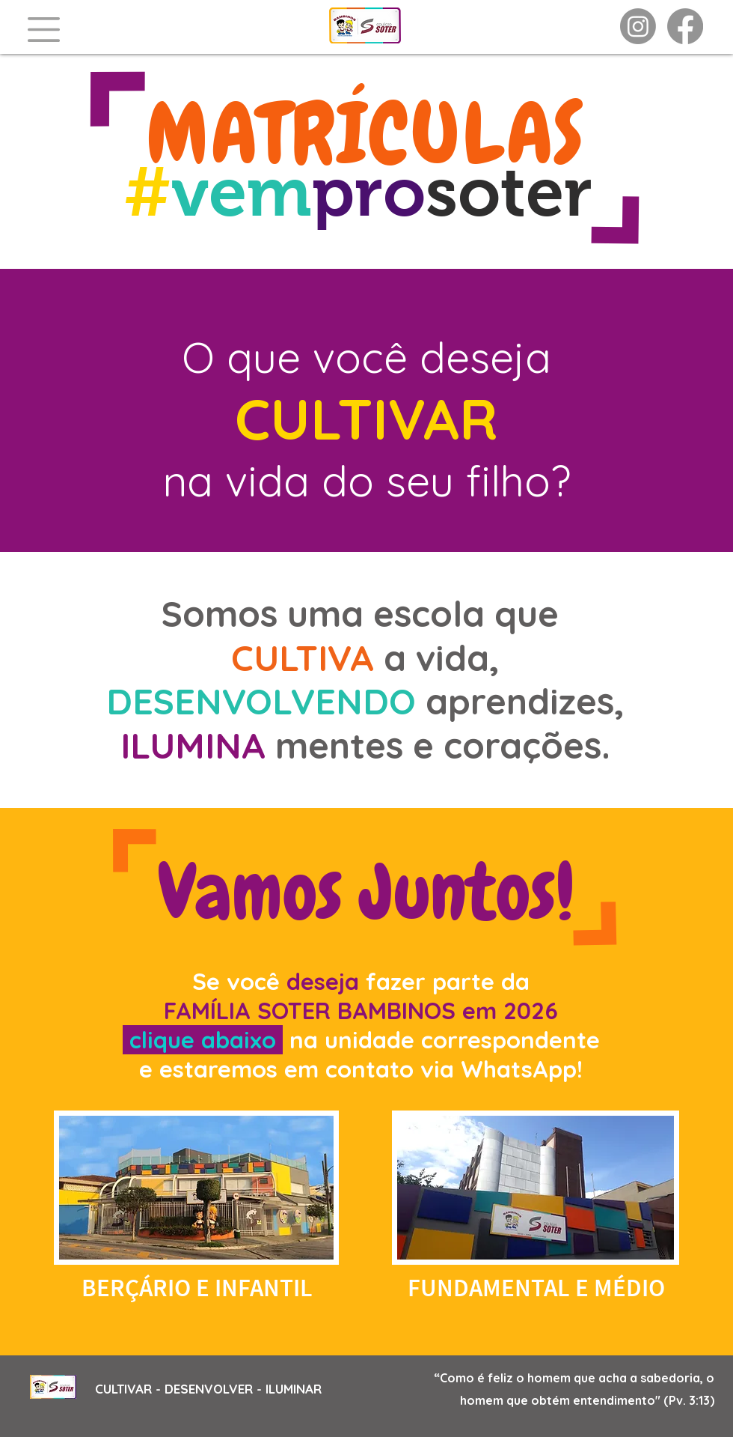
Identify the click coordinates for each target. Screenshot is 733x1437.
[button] (44, 29)
